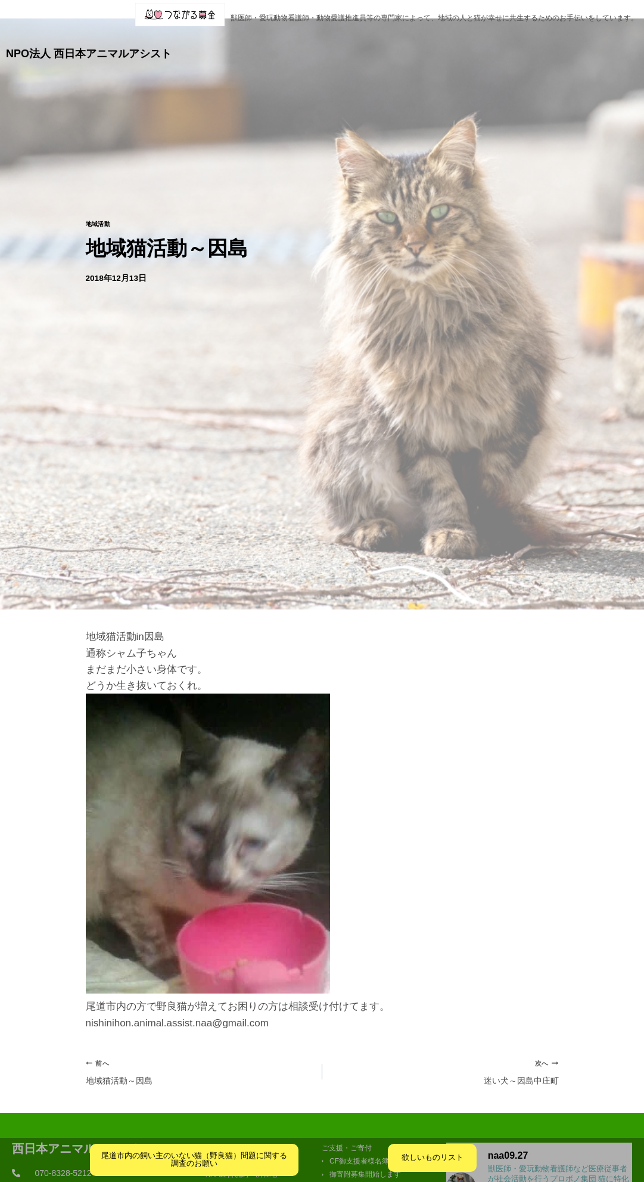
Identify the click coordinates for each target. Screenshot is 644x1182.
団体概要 (259, 43)
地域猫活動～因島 (199, 1055)
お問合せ (576, 43)
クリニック (423, 43)
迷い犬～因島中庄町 (445, 1055)
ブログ (361, 43)
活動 (312, 43)
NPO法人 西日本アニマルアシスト (89, 43)
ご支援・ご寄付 (505, 43)
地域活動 (101, 205)
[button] (259, 43)
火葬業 (622, 43)
